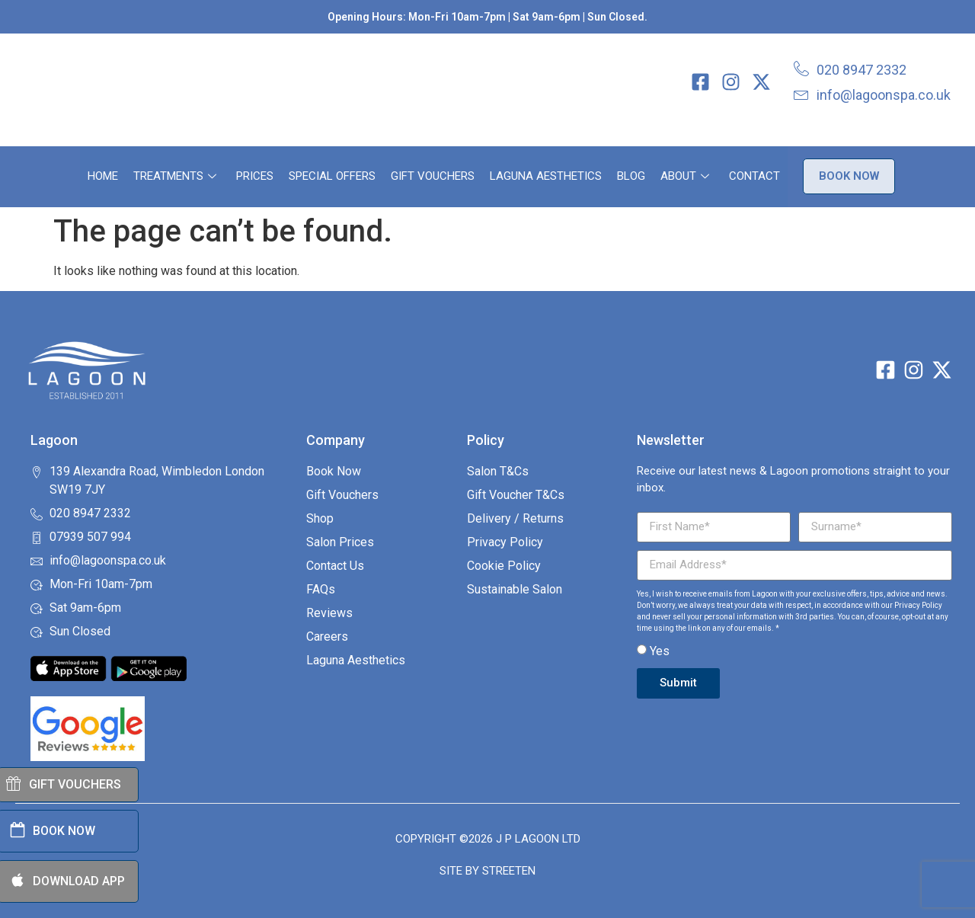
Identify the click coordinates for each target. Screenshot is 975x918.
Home (103, 176)
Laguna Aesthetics (546, 176)
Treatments (174, 176)
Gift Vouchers (433, 176)
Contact (754, 176)
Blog (631, 176)
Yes (660, 651)
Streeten (508, 871)
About (684, 176)
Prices (254, 176)
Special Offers (332, 176)
